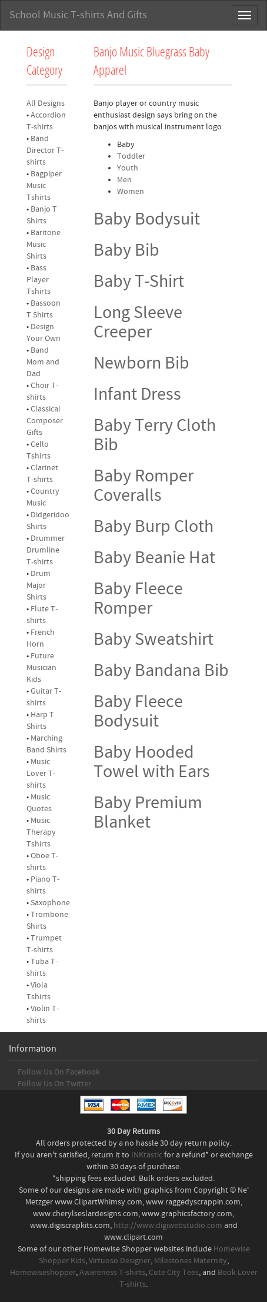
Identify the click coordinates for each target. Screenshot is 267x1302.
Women (130, 191)
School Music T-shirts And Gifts (78, 15)
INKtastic (146, 1155)
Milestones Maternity (190, 1261)
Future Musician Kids (41, 668)
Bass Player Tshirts (38, 280)
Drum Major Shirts (38, 585)
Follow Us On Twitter (54, 1084)
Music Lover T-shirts (40, 774)
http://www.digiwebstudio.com (168, 1225)
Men (124, 180)
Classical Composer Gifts (44, 421)
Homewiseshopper (43, 1272)
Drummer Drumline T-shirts (45, 550)
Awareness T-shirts (112, 1272)
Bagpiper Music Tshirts (44, 186)
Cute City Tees (174, 1272)
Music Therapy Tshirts (41, 832)
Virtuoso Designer (120, 1261)
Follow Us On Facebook (59, 1072)
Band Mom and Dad (42, 362)
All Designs (45, 103)
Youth (127, 168)
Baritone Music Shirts (43, 244)
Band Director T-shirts (45, 150)
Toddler (131, 156)
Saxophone (50, 903)
